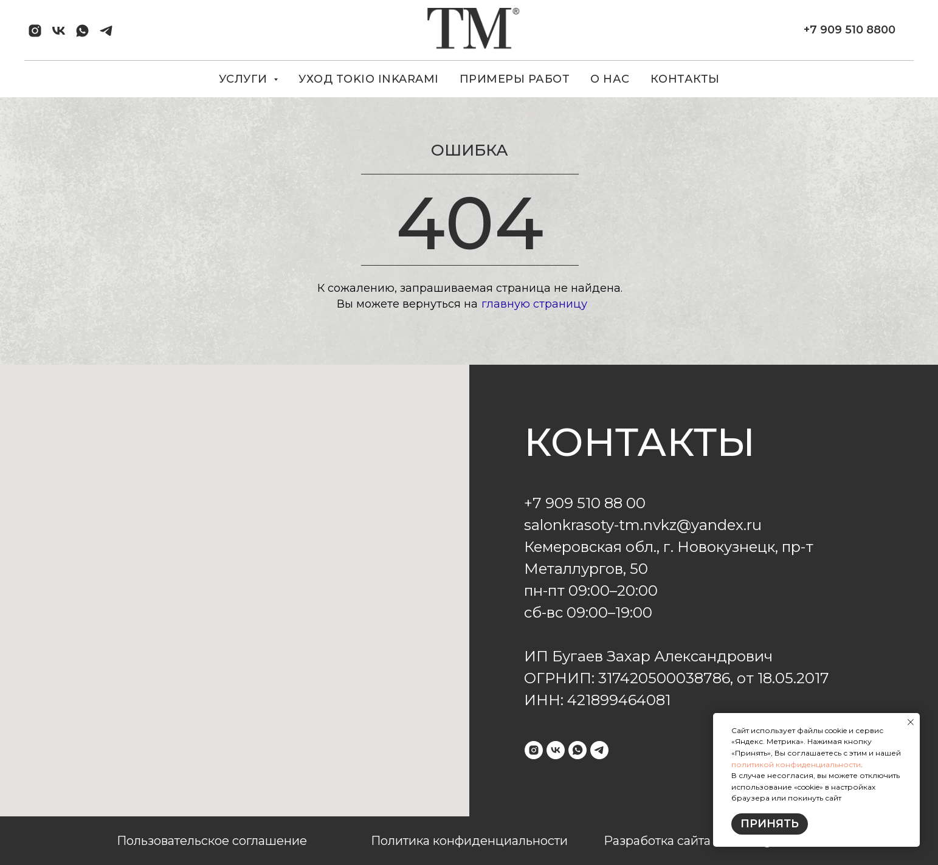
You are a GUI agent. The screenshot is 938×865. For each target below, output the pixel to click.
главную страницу (534, 304)
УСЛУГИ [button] (245, 79)
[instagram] (35, 30)
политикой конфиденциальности (796, 764)
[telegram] (106, 30)
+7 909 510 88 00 (585, 503)
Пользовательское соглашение (212, 840)
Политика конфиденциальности (469, 840)
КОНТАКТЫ (685, 79)
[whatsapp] (82, 30)
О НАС (610, 79)
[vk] (58, 30)
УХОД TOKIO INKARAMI (368, 79)
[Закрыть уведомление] (911, 722)
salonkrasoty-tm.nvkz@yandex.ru (643, 525)
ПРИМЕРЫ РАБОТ (515, 79)
